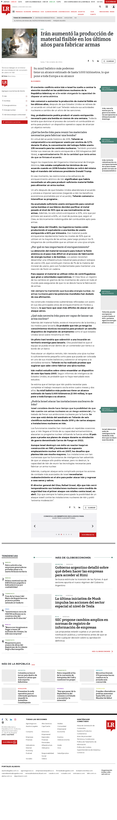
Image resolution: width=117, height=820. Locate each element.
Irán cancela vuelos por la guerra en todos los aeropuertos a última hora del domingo (109, 113)
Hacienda (60, 709)
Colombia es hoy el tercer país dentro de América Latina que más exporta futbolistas (27, 697)
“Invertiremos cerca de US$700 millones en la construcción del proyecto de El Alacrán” (15, 625)
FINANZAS (19, 11)
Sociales (29, 779)
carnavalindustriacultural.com (36, 793)
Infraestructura (47, 765)
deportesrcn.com (20, 796)
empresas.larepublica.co (45, 791)
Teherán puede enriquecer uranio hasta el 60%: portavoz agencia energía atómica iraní (109, 317)
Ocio (59, 768)
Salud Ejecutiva (63, 773)
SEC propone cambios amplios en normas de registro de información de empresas (81, 634)
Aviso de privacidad (84, 756)
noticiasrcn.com (79, 793)
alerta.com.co (7, 796)
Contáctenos (82, 754)
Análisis (60, 744)
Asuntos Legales (32, 746)
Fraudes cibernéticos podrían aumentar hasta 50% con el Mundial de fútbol (105, 715)
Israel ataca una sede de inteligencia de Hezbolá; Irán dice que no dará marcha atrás (109, 434)
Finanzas (29, 760)
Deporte (99, 690)
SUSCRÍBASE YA (88, 535)
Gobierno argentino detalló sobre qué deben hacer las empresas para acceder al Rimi (82, 581)
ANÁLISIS (74, 11)
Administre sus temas (11, 122)
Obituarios (45, 768)
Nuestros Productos (84, 751)
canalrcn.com (54, 793)
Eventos (60, 757)
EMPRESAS (36, 11)
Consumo (29, 752)
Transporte (9, 603)
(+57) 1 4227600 (8, 755)
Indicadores (30, 765)
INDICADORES (104, 11)
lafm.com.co (91, 793)
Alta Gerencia (47, 744)
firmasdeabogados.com (65, 791)
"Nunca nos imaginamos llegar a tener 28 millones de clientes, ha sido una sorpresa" (16, 640)
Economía (61, 752)
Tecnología (100, 709)
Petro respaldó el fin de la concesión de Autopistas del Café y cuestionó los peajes (66, 696)
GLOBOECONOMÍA (51, 11)
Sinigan (59, 18)
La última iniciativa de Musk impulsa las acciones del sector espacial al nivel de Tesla (80, 612)
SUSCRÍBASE (111, 2)
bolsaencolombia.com (84, 791)
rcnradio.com (66, 793)
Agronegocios (31, 744)
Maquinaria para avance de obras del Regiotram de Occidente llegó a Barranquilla (16, 656)
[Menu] (14, 11)
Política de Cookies (84, 767)
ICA (76, 18)
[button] (34, 526)
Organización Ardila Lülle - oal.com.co (106, 792)
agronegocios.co (27, 791)
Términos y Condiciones (85, 759)
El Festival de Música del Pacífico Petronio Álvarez (32, 20)
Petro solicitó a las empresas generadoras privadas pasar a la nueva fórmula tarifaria (16, 578)
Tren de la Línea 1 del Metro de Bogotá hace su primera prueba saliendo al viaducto (16, 609)
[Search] (100, 7)
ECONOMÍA (27, 11)
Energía (8, 572)
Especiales (45, 757)
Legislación (22, 709)
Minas (7, 619)
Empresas (29, 757)
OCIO (42, 11)
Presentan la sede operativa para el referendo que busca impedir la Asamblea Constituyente (27, 717)
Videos (44, 779)
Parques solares (59, 20)
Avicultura (68, 18)
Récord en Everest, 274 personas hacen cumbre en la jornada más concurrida (105, 697)
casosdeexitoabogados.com (12, 793)
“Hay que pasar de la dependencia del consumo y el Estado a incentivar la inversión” (66, 716)
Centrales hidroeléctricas (45, 18)
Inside (59, 765)
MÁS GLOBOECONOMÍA (101, 661)
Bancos (8, 635)
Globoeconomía (63, 760)
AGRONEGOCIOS (64, 11)
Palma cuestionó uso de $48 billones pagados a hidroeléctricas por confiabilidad (15, 594)
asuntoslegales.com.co (10, 791)
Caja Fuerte (46, 746)
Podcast (29, 773)
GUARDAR (108, 61)
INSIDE (112, 11)
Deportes (21, 690)
